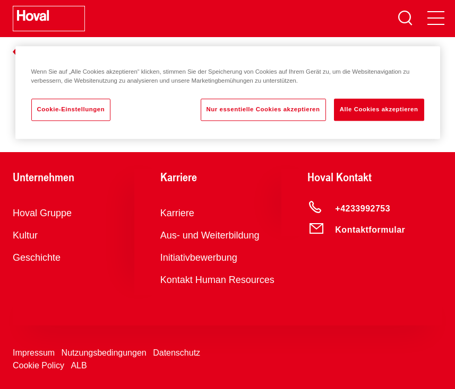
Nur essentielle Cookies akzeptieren (263, 109)
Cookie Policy (38, 365)
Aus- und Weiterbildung (210, 235)
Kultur (25, 235)
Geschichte (37, 257)
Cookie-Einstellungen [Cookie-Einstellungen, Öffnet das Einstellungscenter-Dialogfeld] (71, 109)
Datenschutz (176, 352)
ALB (79, 365)
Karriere (177, 213)
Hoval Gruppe (42, 213)
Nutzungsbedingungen (104, 352)
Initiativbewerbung (198, 257)
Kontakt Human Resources (217, 280)
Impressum (34, 352)
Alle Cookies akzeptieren (379, 109)
